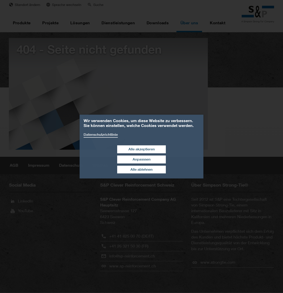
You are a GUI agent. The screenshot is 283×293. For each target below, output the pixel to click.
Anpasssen (142, 159)
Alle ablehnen (141, 169)
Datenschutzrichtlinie (101, 134)
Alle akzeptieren (141, 149)
